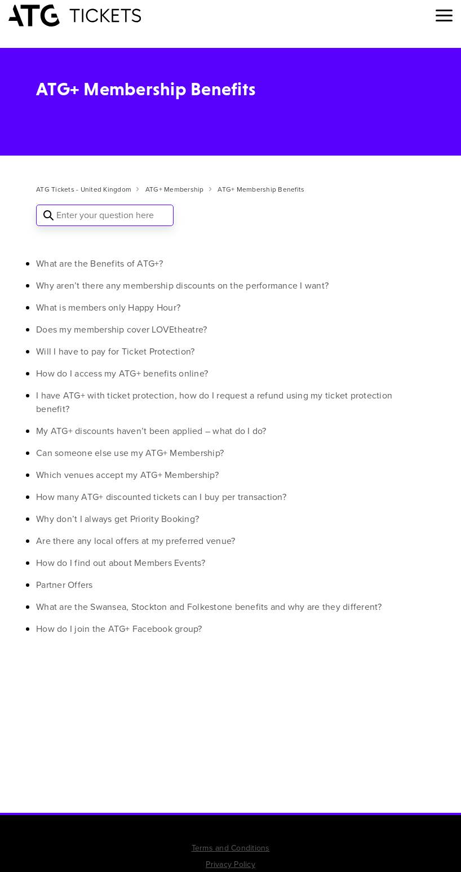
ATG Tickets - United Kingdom (83, 189)
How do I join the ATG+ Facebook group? (119, 628)
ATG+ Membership (174, 189)
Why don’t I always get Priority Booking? (117, 518)
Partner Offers (64, 584)
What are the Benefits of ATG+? (99, 263)
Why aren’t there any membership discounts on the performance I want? (182, 285)
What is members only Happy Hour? (108, 307)
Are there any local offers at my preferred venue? (135, 540)
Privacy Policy (230, 864)
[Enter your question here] (105, 215)
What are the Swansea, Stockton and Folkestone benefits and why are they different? (209, 606)
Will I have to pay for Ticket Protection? (115, 351)
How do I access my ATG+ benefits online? (122, 373)
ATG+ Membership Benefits (261, 189)
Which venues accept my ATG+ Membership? (127, 474)
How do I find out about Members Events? (120, 562)
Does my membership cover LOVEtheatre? (121, 329)
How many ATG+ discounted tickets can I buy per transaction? (161, 496)
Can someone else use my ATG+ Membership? (130, 452)
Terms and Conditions (231, 848)
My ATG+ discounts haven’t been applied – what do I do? (151, 430)
